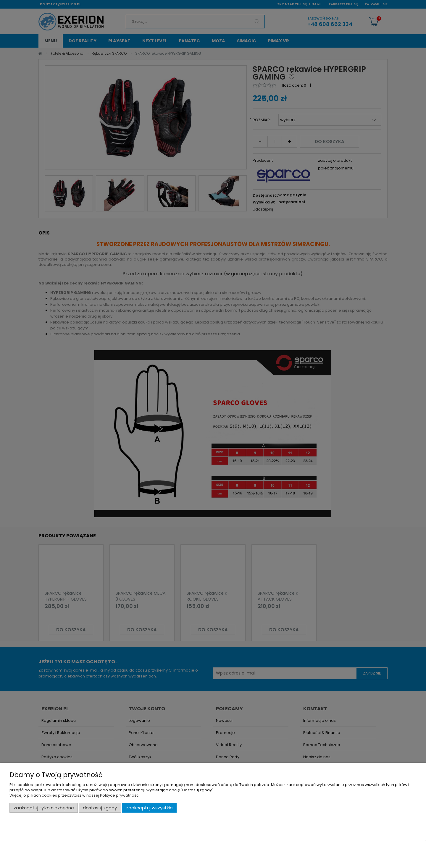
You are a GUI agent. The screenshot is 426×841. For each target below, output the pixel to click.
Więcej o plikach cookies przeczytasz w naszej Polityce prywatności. (75, 795)
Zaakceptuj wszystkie (149, 808)
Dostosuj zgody (100, 808)
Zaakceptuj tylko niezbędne (44, 808)
